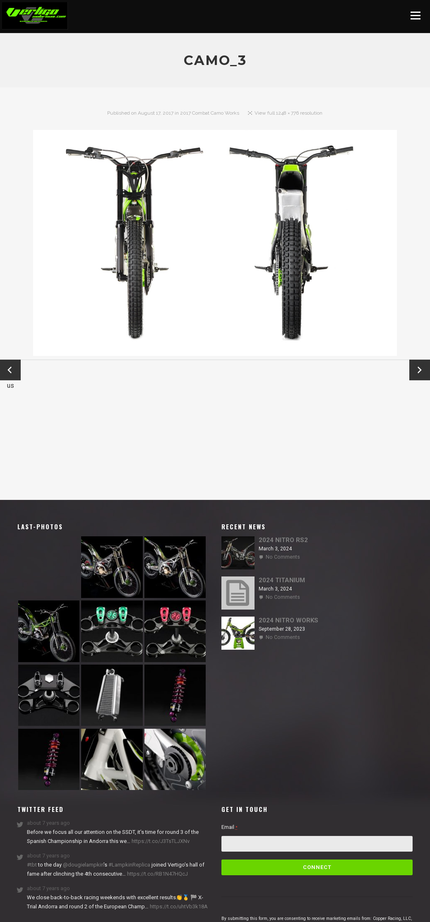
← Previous (10, 370)
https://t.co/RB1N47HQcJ (157, 874)
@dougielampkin (83, 865)
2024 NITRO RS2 (283, 540)
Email (229, 827)
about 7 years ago (48, 823)
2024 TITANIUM (282, 580)
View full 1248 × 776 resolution (288, 113)
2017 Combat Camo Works (209, 113)
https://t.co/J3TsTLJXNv (160, 841)
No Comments (283, 557)
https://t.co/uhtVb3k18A (178, 906)
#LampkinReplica (129, 865)
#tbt (32, 865)
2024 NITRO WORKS (288, 620)
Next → (420, 370)
